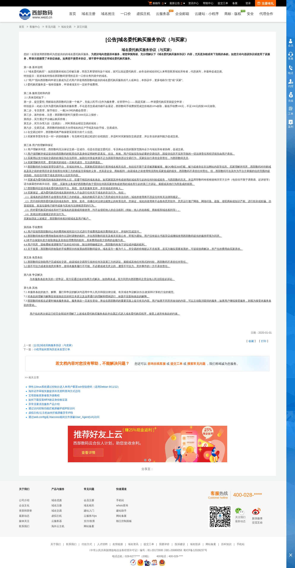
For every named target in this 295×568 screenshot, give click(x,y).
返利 (290, 126)
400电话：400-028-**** (170, 556)
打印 (263, 341)
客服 (290, 58)
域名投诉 (195, 544)
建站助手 (121, 510)
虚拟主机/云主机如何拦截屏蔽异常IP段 (51, 412)
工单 (290, 113)
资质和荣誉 (25, 510)
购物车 (157, 3)
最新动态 (24, 515)
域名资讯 (133, 544)
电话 (290, 73)
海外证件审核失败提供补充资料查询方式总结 (54, 391)
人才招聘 (102, 544)
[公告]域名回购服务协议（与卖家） (54, 345)
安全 (250, 14)
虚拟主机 (143, 14)
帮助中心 (208, 3)
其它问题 (82, 26)
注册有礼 (265, 3)
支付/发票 (89, 521)
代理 (290, 86)
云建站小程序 (207, 14)
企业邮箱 (182, 14)
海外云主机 (57, 526)
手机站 (120, 500)
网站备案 (89, 526)
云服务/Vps (90, 515)
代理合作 (266, 14)
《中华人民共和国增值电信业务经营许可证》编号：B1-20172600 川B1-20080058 (135, 550)
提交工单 (223, 3)
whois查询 (122, 505)
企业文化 (24, 505)
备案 (235, 3)
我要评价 (164, 544)
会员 (290, 45)
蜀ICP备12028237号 (195, 550)
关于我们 (56, 544)
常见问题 (50, 26)
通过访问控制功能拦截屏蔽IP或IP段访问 (52, 408)
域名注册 (88, 14)
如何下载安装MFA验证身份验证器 (48, 400)
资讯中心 (193, 3)
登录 (248, 3)
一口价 (126, 14)
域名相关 (89, 505)
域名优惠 (56, 500)
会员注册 (89, 500)
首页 (72, 14)
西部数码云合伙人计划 (147, 444)
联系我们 (24, 526)
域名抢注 (108, 14)
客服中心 (35, 26)
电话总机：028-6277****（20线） (134, 556)
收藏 (251, 341)
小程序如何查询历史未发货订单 (52, 349)
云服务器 (164, 13)
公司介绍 (24, 500)
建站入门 (89, 510)
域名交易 (66, 26)
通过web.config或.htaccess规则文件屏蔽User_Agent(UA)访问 (64, 417)
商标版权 (233, 13)
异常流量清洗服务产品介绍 (44, 404)
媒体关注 (24, 521)
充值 (290, 100)
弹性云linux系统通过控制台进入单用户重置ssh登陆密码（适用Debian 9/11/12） (74, 387)
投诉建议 (180, 544)
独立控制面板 (124, 521)
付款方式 (87, 544)
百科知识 (226, 544)
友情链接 (118, 544)
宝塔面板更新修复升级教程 (44, 395)
